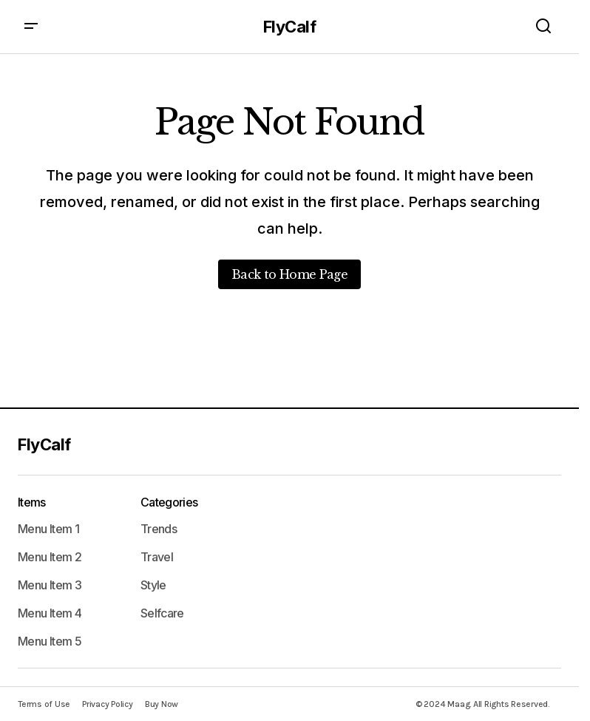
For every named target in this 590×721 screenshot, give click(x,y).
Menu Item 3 (49, 585)
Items (32, 502)
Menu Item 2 (49, 556)
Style (153, 585)
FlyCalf (289, 26)
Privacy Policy (107, 704)
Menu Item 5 (49, 641)
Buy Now (161, 704)
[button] (31, 26)
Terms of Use (44, 704)
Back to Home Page (289, 274)
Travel (156, 556)
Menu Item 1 (48, 528)
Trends (158, 528)
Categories (169, 502)
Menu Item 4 (49, 613)
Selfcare (162, 613)
